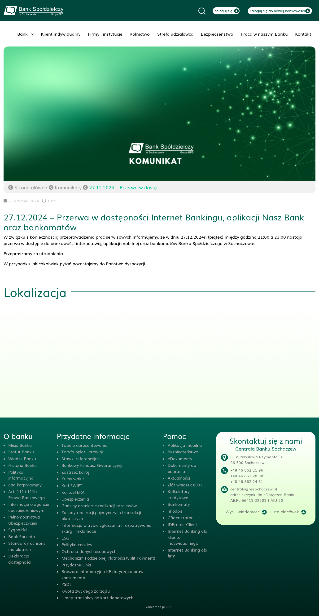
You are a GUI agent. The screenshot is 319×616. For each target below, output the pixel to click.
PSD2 (66, 584)
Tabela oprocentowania (84, 445)
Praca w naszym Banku (264, 34)
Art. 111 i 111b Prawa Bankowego (26, 494)
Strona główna (27, 187)
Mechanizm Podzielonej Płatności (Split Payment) (108, 558)
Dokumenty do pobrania (182, 468)
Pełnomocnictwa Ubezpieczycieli (24, 520)
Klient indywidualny (60, 34)
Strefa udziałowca (175, 34)
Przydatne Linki (76, 565)
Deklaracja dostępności (19, 559)
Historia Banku (22, 465)
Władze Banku (22, 458)
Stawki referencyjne (80, 458)
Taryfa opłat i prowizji (82, 452)
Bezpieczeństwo (217, 34)
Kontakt (303, 34)
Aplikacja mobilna (185, 445)
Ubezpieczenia (75, 499)
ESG (65, 538)
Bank (22, 34)
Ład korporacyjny (25, 485)
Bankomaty (179, 504)
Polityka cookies (76, 544)
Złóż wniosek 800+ (185, 485)
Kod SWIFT (71, 485)
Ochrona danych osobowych (88, 551)
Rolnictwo (140, 34)
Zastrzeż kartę (75, 472)
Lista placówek (284, 512)
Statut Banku (21, 452)
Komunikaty (68, 187)
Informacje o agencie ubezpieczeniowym (28, 507)
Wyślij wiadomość (243, 512)
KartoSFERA (73, 492)
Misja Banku (20, 445)
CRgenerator (180, 517)
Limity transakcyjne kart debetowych (97, 597)
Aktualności (179, 478)
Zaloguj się (223, 10)
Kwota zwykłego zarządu (85, 591)
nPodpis (175, 511)
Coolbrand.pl (155, 606)
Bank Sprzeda (21, 536)
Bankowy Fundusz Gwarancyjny (91, 465)
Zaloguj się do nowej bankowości (277, 10)
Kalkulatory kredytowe (179, 494)
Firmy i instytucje (105, 34)
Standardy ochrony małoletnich (26, 546)
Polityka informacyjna (21, 475)
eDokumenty (180, 458)
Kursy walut (72, 478)
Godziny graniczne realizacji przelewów (99, 505)
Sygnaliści (17, 529)
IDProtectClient (182, 524)
